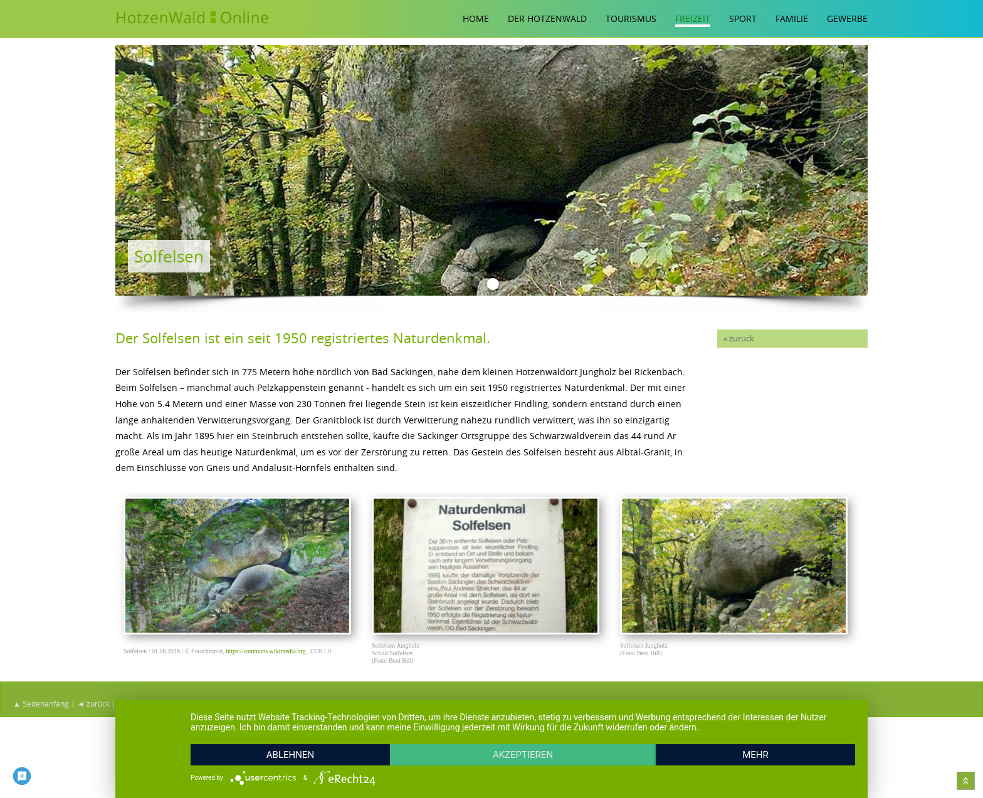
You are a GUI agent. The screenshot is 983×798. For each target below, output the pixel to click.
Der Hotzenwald (547, 18)
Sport (743, 18)
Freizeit (692, 18)
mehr (755, 754)
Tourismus (631, 18)
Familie (791, 18)
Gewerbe (847, 18)
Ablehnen (290, 754)
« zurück (738, 338)
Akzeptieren (523, 754)
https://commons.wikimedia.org (265, 651)
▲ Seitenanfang (41, 703)
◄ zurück (93, 703)
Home (476, 18)
